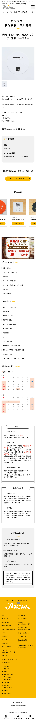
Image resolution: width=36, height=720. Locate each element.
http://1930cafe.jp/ (8, 121)
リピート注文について (9, 307)
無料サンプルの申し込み (10, 316)
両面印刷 (6, 666)
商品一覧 (5, 276)
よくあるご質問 (7, 354)
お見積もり (6, 311)
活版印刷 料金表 (7, 320)
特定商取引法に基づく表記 (18, 705)
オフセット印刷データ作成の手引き (13, 350)
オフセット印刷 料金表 (10, 324)
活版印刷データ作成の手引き (11, 346)
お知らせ (5, 289)
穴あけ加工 (7, 682)
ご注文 (5, 337)
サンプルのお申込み (8, 647)
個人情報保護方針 (18, 702)
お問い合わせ (18, 717)
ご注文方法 (6, 333)
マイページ (6, 717)
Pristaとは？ (5, 622)
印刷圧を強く (8, 693)
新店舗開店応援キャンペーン (22, 641)
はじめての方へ (30, 717)
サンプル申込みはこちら (18, 179)
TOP (3, 12)
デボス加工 (7, 677)
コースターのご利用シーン (11, 281)
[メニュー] (33, 7)
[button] (3, 211)
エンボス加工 (8, 680)
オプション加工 (7, 328)
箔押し (6, 671)
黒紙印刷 (6, 669)
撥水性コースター (9, 674)
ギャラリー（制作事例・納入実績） (17, 12)
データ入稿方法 (7, 341)
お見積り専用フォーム (21, 554)
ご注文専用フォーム (19, 565)
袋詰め (6, 691)
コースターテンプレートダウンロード (14, 358)
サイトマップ (18, 708)
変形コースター (8, 688)
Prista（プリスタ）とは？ (10, 272)
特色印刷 (6, 685)
